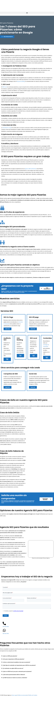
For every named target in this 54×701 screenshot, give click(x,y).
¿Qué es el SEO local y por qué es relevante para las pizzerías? (17, 672)
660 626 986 (6, 628)
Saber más (7, 360)
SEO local (4, 86)
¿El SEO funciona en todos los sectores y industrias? (15, 679)
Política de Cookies (32, 696)
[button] (27, 13)
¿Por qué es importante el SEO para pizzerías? (13, 660)
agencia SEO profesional (30, 168)
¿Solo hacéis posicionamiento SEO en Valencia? (14, 676)
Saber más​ (8, 328)
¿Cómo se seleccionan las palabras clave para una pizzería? (16, 663)
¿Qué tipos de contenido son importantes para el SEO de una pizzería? (19, 666)
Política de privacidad (23, 696)
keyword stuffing (21, 81)
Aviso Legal (14, 696)
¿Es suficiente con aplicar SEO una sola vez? (13, 669)
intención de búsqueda (9, 321)
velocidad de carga (7, 127)
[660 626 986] (4, 624)
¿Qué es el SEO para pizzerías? (10, 657)
